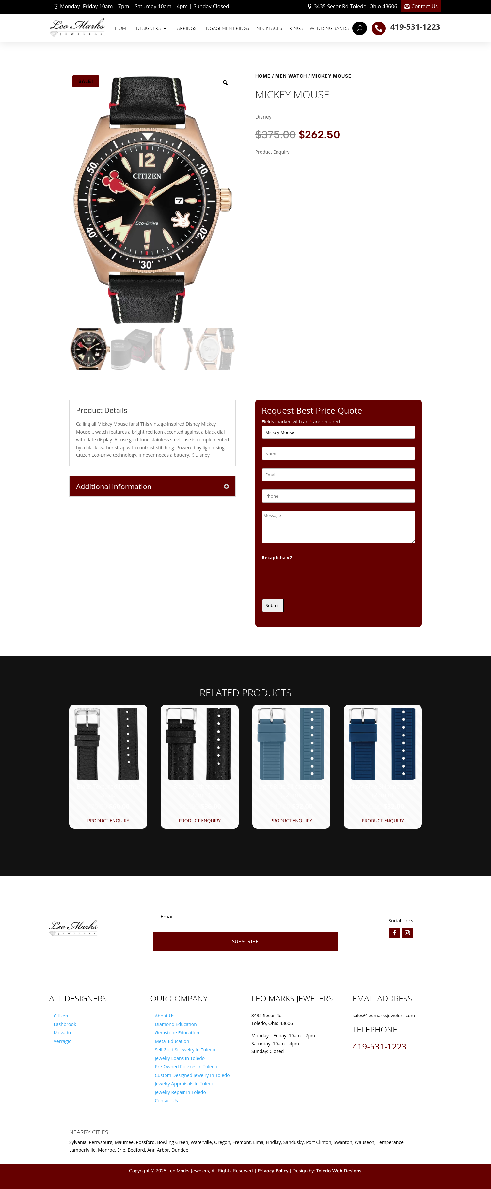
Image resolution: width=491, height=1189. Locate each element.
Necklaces (269, 28)
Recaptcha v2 (277, 557)
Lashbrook (65, 1024)
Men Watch (291, 76)
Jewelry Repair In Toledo (180, 1092)
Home (122, 28)
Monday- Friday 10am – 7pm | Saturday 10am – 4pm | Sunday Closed (144, 6)
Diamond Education (176, 1024)
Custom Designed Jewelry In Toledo (192, 1075)
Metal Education (172, 1041)
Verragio (62, 1041)
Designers (148, 28)
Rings (296, 28)
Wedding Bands (329, 28)
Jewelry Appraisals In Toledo (184, 1084)
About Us (164, 1016)
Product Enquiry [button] (108, 820)
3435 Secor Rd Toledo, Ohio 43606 (355, 6)
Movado (62, 1033)
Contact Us (424, 6)
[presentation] (311, 577)
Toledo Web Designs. (339, 1171)
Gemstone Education (177, 1033)
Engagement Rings (226, 28)
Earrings (185, 28)
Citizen (61, 1016)
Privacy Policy (273, 1171)
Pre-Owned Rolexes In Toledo (186, 1067)
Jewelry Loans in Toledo (180, 1058)
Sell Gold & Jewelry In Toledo (185, 1050)
